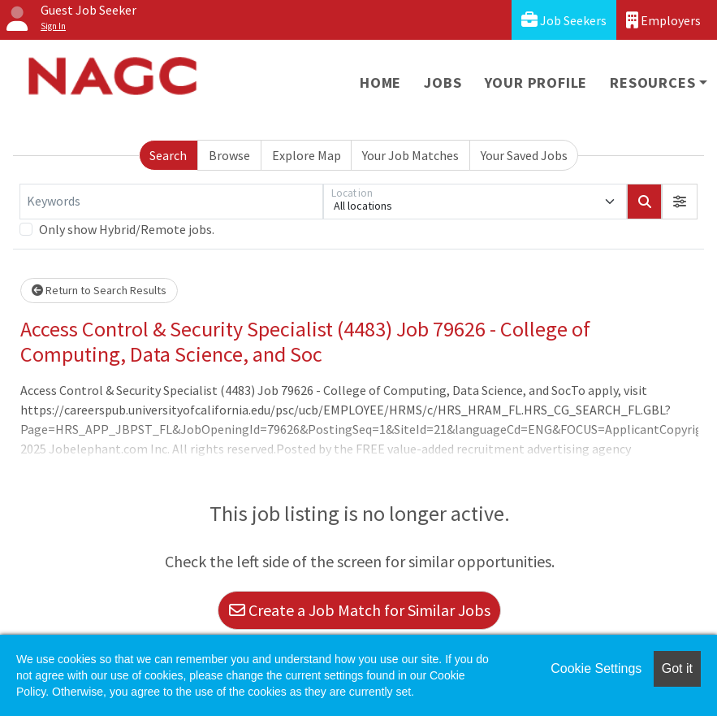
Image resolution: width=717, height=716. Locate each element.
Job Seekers (564, 20)
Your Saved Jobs (524, 155)
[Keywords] (171, 201)
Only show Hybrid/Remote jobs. (126, 229)
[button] (680, 201)
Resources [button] (652, 82)
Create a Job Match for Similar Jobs (359, 610)
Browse (229, 155)
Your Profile (536, 82)
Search (168, 155)
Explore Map (306, 155)
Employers (663, 20)
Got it (677, 668)
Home (380, 82)
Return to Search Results (99, 290)
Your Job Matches (410, 155)
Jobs (442, 82)
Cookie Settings (596, 668)
